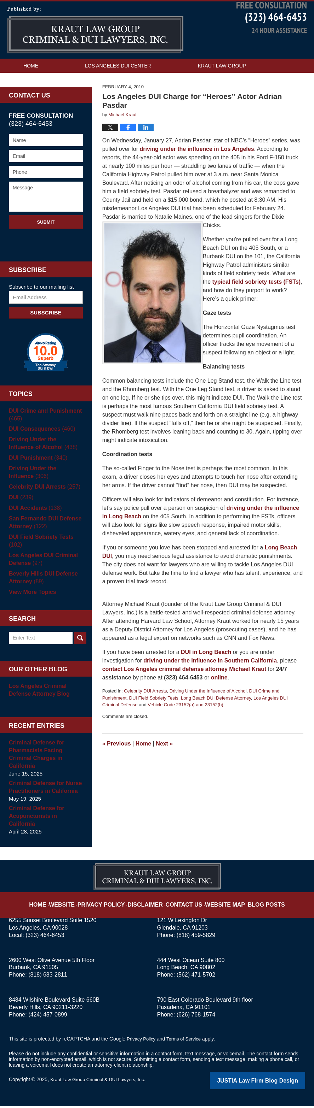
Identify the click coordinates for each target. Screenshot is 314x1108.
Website (77, 902)
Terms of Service (187, 1042)
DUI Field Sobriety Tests (153, 716)
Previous (116, 762)
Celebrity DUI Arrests (145, 709)
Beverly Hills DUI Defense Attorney (41, 596)
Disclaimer (149, 902)
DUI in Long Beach (206, 671)
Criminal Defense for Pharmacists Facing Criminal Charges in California (45, 769)
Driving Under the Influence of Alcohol (208, 709)
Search (80, 656)
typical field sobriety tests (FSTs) (256, 300)
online (219, 696)
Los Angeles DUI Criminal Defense (41, 578)
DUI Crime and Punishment (43, 433)
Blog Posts (255, 902)
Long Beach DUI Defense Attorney (216, 716)
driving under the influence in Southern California (210, 679)
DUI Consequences (40, 447)
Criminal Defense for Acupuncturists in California (44, 823)
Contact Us (129, 98)
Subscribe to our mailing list (41, 305)
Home (30, 84)
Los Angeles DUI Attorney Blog (95, 48)
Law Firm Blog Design (271, 1083)
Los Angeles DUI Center (118, 84)
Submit (46, 240)
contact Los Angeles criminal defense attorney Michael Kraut (184, 688)
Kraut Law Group (222, 84)
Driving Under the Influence (43, 491)
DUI (20, 516)
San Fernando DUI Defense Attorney (43, 541)
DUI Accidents (33, 527)
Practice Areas (44, 98)
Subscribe (45, 331)
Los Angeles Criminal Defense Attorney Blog (37, 708)
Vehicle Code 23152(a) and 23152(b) (185, 723)
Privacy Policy (111, 902)
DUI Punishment (36, 476)
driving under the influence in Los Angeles (197, 168)
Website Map (219, 902)
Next (164, 762)
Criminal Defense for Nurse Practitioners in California (43, 798)
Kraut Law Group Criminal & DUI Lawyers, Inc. (101, 1082)
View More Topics (31, 611)
